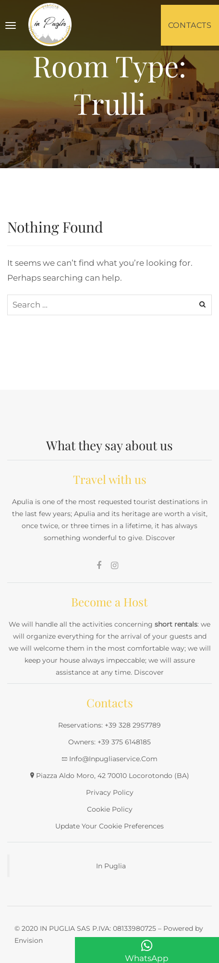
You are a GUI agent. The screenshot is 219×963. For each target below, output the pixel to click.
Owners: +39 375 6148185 (109, 742)
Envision (28, 940)
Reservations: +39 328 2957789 (109, 725)
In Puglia (111, 866)
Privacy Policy (110, 792)
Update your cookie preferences (109, 826)
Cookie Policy (110, 809)
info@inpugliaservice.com (113, 758)
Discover (160, 537)
